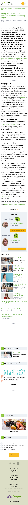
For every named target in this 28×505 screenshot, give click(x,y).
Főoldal (2, 8)
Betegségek (7, 8)
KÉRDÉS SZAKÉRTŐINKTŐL (18, 230)
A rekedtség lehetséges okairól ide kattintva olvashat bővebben (14, 58)
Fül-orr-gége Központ (6, 196)
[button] (10, 464)
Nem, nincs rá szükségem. (10, 449)
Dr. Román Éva (15, 240)
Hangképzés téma (16, 204)
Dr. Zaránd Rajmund (16, 223)
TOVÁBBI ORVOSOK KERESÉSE (17, 248)
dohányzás (4, 99)
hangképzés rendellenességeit (10, 124)
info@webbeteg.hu (15, 491)
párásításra (23, 97)
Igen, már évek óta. (8, 447)
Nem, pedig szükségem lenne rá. (12, 443)
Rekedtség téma (7, 204)
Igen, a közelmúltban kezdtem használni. (14, 445)
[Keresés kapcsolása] (22, 3)
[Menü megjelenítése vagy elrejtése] (25, 4)
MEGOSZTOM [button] (14, 209)
